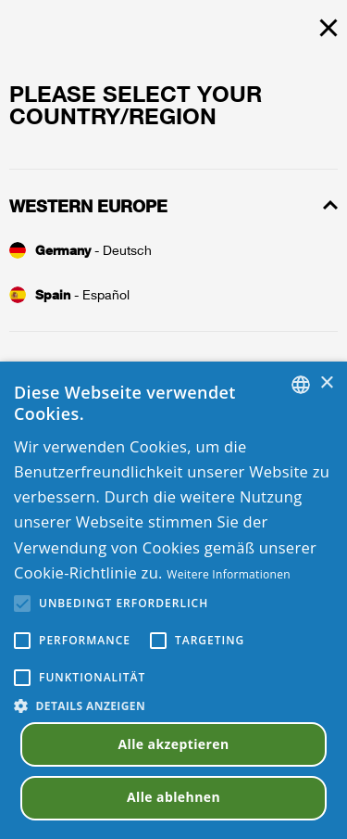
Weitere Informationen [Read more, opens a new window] (229, 574)
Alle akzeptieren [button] (173, 744)
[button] (173, 705)
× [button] (326, 383)
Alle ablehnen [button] (173, 797)
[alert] (173, 600)
